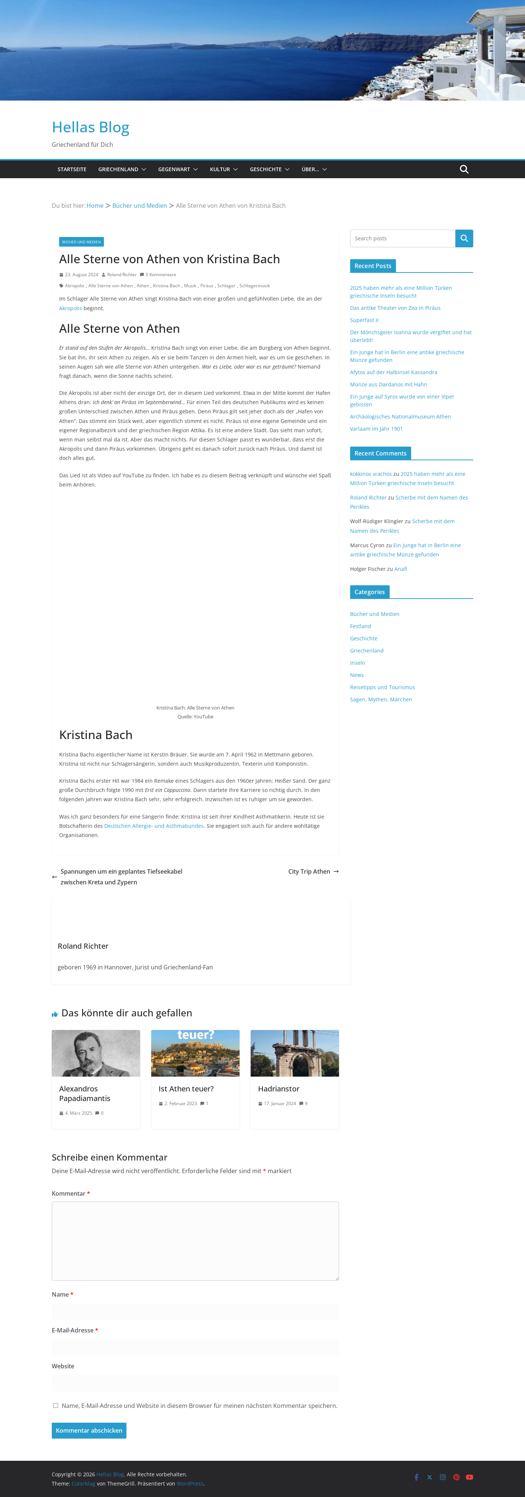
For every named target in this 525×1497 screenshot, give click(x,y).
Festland (360, 626)
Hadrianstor (278, 1089)
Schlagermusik (255, 285)
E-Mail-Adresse (75, 1330)
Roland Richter (122, 274)
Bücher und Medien (81, 241)
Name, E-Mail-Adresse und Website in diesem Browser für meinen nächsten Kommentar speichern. (200, 1406)
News (357, 674)
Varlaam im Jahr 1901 (376, 428)
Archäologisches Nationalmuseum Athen (400, 416)
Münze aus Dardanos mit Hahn (388, 384)
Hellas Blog (90, 126)
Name (63, 1294)
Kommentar (71, 1193)
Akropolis (74, 285)
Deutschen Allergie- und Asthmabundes (154, 825)
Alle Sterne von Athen (110, 285)
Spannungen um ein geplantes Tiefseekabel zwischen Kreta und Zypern (117, 876)
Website (63, 1366)
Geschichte (266, 169)
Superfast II (364, 320)
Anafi (400, 568)
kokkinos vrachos (371, 473)
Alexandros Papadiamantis (85, 1093)
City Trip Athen (313, 871)
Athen (143, 285)
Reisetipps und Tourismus (382, 687)
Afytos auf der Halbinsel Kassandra (393, 372)
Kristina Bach (166, 285)
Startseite (72, 169)
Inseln (357, 662)
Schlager (226, 285)
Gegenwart (174, 169)
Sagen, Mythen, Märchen (381, 699)
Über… (310, 169)
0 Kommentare (158, 274)
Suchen (464, 238)
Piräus (206, 285)
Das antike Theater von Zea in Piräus (395, 307)
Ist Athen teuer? (186, 1089)
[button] (142, 169)
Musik (190, 285)
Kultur (220, 169)
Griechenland (118, 169)
